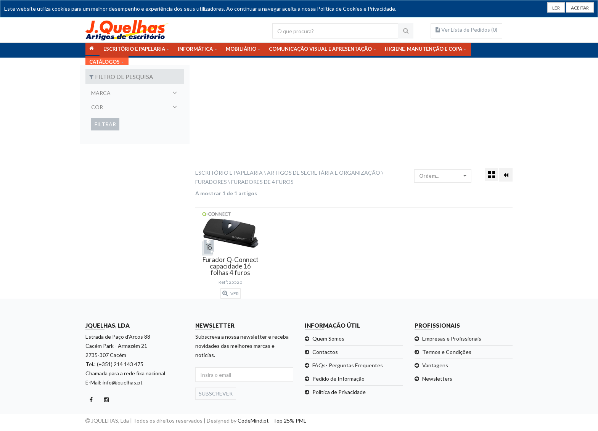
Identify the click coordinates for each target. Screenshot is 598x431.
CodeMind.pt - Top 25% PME (272, 420)
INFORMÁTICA (195, 50)
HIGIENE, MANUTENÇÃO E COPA (423, 50)
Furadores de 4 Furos (262, 182)
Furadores (211, 182)
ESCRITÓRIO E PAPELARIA (134, 50)
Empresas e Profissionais (451, 338)
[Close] (577, 8)
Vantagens (435, 365)
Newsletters (437, 378)
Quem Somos (328, 338)
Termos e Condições (446, 352)
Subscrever (216, 393)
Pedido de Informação (338, 378)
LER (550, 8)
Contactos (325, 352)
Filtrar (105, 124)
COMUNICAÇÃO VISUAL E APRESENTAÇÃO (320, 50)
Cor (97, 107)
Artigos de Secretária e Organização (323, 172)
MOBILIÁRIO (241, 50)
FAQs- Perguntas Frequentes (347, 365)
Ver (230, 293)
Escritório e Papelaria (229, 172)
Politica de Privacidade (339, 392)
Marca (101, 93)
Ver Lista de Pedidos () (466, 29)
